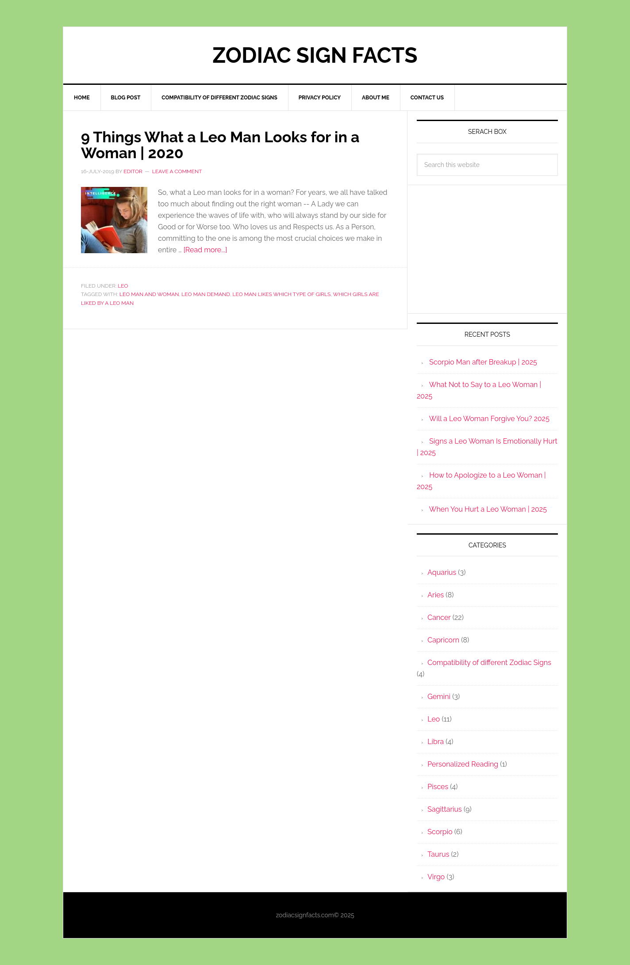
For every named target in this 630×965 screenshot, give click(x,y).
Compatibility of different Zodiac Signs (489, 662)
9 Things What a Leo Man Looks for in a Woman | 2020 (228, 144)
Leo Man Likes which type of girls (282, 294)
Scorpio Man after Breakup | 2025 (483, 362)
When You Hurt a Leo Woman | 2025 (488, 509)
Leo (123, 286)
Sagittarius (444, 809)
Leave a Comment (177, 171)
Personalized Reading (462, 764)
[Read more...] (205, 250)
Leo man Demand (205, 294)
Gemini (438, 696)
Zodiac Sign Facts (314, 55)
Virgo (436, 877)
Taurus (438, 854)
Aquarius (441, 572)
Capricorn (443, 640)
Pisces (437, 787)
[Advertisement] (487, 249)
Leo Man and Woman (149, 294)
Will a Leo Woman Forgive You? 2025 (489, 418)
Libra (435, 741)
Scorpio (439, 832)
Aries (435, 595)
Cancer (438, 617)
